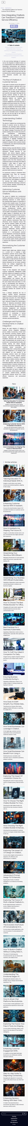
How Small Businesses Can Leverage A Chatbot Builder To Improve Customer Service (13, 729)
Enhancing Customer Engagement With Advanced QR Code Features (11, 1052)
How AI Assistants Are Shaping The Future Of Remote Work (14, 447)
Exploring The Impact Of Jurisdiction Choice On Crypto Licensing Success (13, 778)
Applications (8, 8)
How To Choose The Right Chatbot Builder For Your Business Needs (13, 803)
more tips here (18, 176)
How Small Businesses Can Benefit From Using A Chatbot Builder (13, 753)
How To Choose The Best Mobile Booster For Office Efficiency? (13, 605)
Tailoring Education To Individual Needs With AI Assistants (14, 401)
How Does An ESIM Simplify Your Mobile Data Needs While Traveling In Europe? (13, 705)
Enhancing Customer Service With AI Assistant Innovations (14, 424)
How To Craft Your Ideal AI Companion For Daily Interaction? (13, 654)
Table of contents (14, 45)
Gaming (14, 1116)
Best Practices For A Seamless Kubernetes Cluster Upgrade (11, 629)
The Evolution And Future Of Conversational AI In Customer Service (13, 927)
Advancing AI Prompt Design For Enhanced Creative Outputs (11, 877)
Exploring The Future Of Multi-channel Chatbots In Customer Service (13, 902)
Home (2, 8)
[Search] (12, 1113)
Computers (14, 1120)
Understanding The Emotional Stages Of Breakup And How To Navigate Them (11, 977)
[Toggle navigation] (3, 2)
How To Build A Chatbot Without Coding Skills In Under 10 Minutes (12, 951)
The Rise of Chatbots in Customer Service (13, 47)
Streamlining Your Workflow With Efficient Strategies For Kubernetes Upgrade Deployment (13, 556)
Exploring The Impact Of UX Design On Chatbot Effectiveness (12, 852)
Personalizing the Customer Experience (14, 54)
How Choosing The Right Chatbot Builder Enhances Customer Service (13, 828)
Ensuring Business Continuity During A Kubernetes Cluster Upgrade (10, 680)
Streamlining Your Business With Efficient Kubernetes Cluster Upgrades (13, 580)
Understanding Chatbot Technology (13, 49)
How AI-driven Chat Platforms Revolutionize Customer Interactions (12, 1001)
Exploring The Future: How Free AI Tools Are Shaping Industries (13, 1026)
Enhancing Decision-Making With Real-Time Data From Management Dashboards (12, 1101)
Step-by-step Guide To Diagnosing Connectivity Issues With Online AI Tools (13, 1075)
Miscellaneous (14, 1122)
